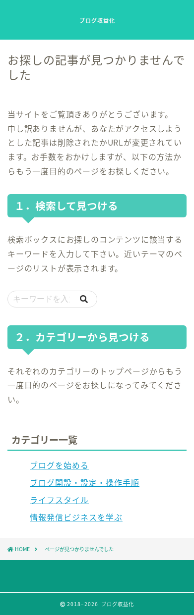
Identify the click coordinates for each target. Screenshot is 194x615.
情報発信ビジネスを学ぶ (76, 517)
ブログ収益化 (97, 20)
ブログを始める (59, 465)
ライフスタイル (59, 500)
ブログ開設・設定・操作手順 (84, 482)
